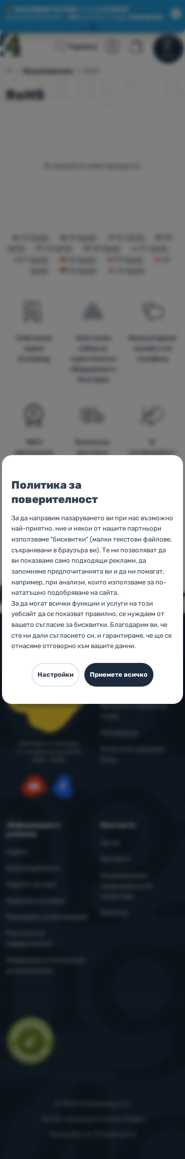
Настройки (55, 674)
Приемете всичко (119, 674)
